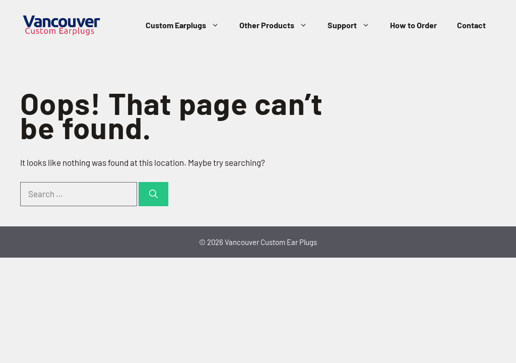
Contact (471, 25)
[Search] (153, 194)
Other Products (278, 25)
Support (354, 25)
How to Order (413, 25)
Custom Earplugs (187, 25)
